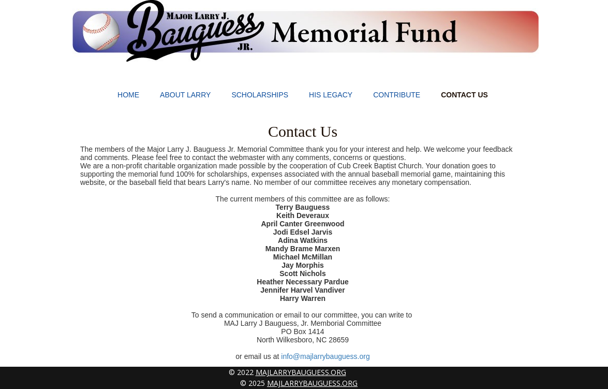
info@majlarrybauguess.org (325, 356)
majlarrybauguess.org (301, 372)
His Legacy (330, 95)
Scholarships (259, 95)
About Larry (185, 95)
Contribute (396, 95)
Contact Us (464, 95)
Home (128, 95)
